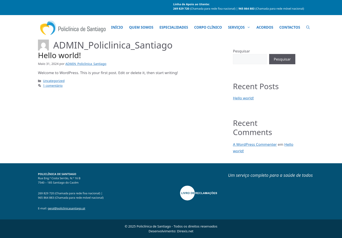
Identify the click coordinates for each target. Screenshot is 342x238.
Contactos (289, 27)
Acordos (264, 27)
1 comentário (53, 85)
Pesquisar (241, 51)
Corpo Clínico (208, 27)
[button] (308, 27)
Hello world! (59, 55)
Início (117, 27)
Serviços (240, 27)
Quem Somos (141, 27)
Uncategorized (54, 81)
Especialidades (173, 27)
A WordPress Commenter (255, 144)
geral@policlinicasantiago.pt (66, 208)
